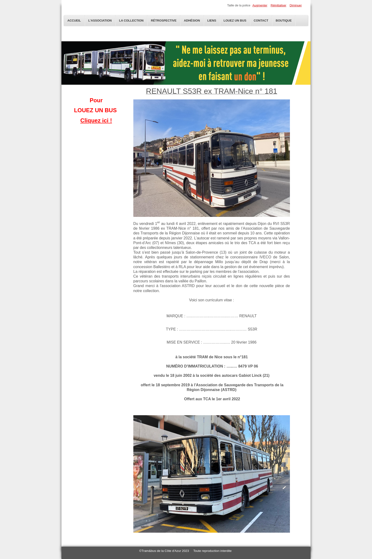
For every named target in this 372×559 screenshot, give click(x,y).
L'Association (100, 20)
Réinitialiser (278, 5)
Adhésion (192, 20)
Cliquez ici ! (96, 120)
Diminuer (296, 5)
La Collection (131, 20)
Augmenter (259, 5)
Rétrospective (164, 20)
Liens (211, 20)
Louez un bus (234, 20)
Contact (261, 20)
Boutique (284, 20)
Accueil (74, 20)
